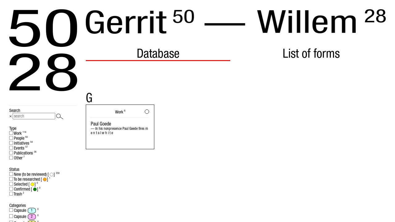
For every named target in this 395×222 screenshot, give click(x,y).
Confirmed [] (24, 189)
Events (18, 148)
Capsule (24, 210)
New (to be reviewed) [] (34, 174)
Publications (22, 152)
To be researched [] (29, 179)
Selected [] (23, 184)
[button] (147, 111)
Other (17, 157)
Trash (16, 193)
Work (17, 133)
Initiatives (21, 143)
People (18, 138)
